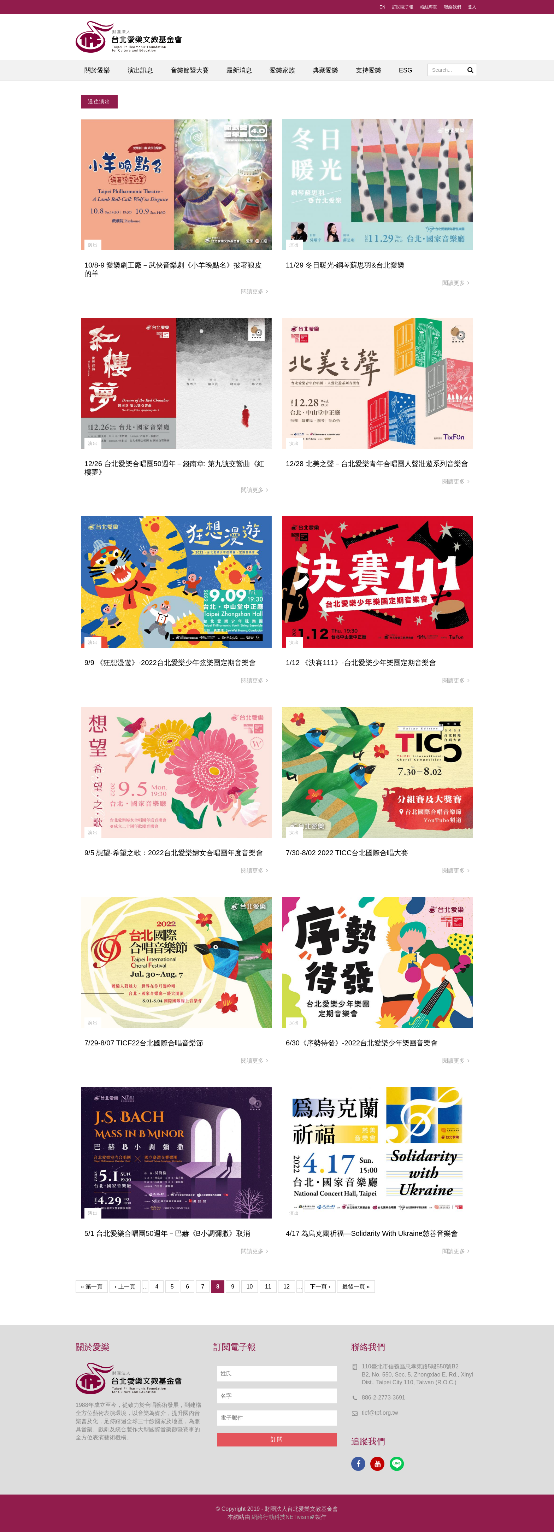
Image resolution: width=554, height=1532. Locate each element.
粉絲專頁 (428, 7)
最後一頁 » (356, 1287)
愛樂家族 (282, 70)
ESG (405, 70)
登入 (472, 7)
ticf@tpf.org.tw (380, 1413)
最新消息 (239, 70)
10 (250, 1287)
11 (268, 1287)
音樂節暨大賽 (190, 70)
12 (286, 1287)
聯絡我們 (452, 7)
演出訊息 (140, 70)
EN (382, 7)
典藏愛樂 (325, 70)
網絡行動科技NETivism (283, 1517)
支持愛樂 (368, 70)
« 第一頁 (91, 1287)
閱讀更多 (254, 291)
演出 (93, 244)
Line (397, 1464)
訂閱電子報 (402, 7)
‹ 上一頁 (125, 1287)
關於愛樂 (97, 70)
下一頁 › (320, 1287)
